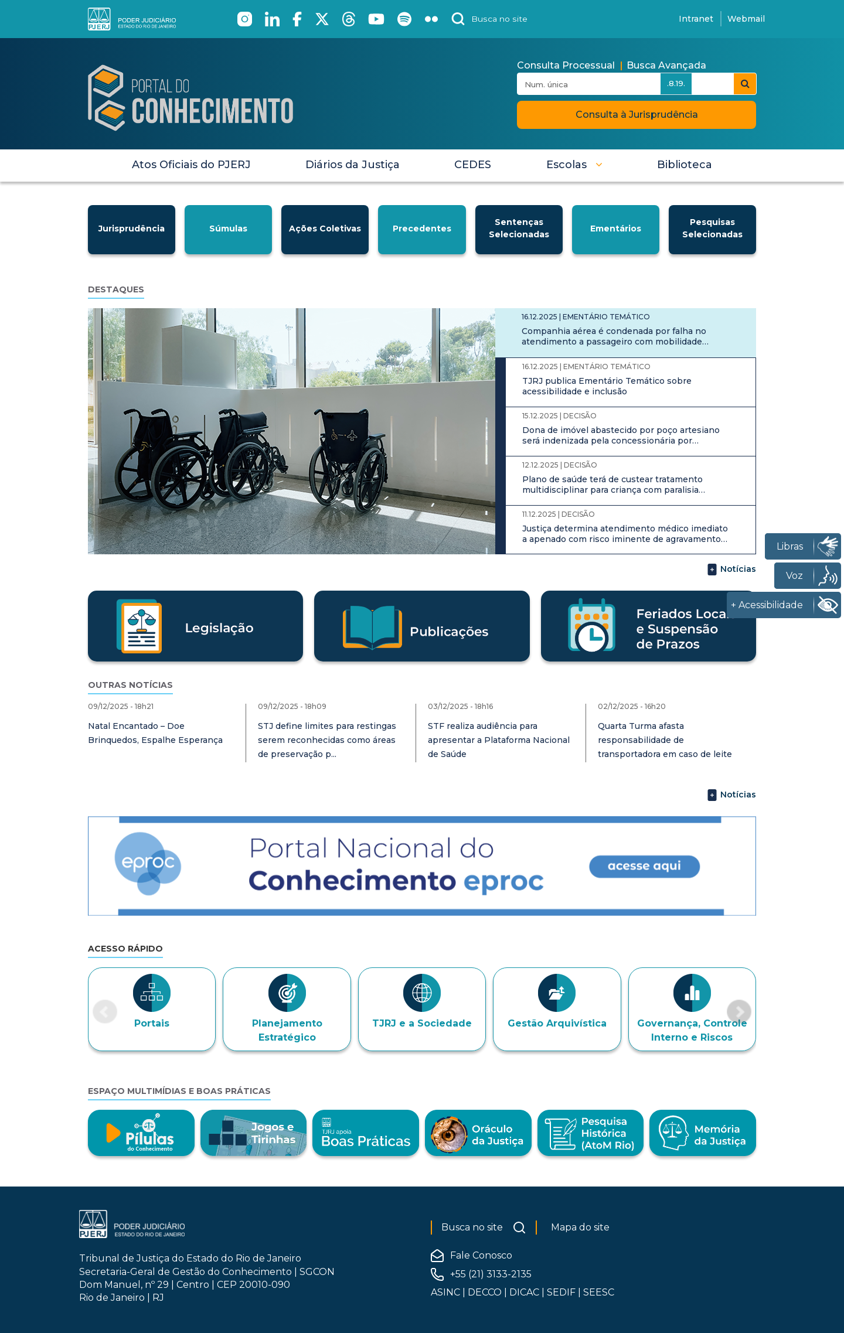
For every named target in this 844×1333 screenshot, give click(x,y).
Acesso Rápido (125, 948)
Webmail (746, 18)
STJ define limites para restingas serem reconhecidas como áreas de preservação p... (327, 740)
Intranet (696, 18)
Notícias (731, 569)
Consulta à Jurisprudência (637, 114)
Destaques (116, 289)
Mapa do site (580, 1227)
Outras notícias (130, 685)
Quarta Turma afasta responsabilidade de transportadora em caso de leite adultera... (665, 747)
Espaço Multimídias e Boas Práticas (179, 1091)
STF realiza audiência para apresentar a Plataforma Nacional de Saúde (499, 740)
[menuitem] (191, 164)
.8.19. (676, 83)
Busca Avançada (666, 65)
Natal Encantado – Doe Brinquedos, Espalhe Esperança (155, 733)
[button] (574, 164)
